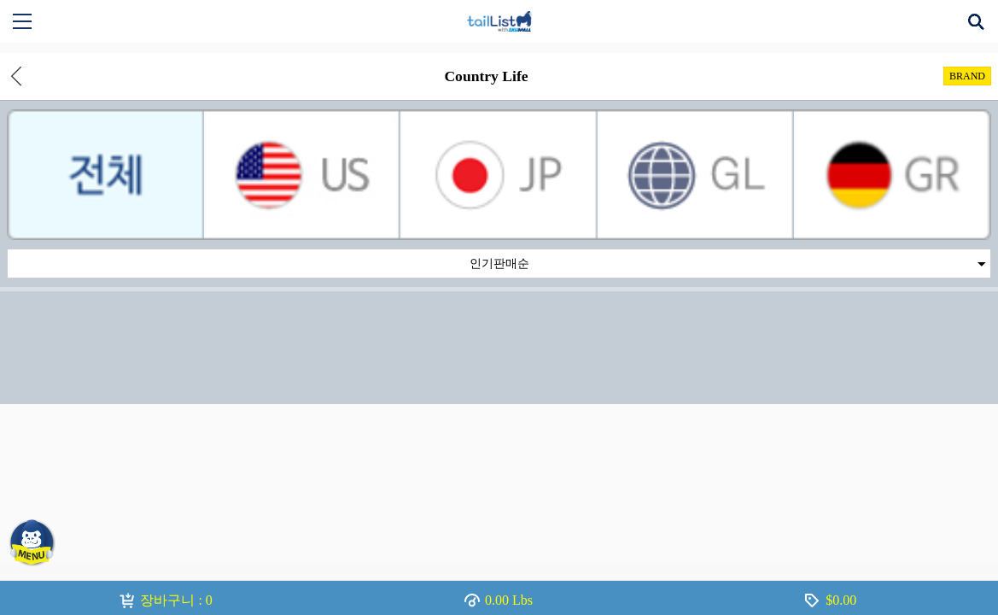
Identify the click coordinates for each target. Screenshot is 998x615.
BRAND (967, 76)
